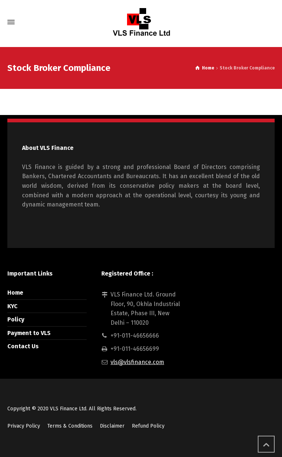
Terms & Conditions (70, 426)
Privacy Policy (23, 426)
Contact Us (23, 346)
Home (15, 292)
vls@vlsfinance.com (137, 362)
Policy (15, 319)
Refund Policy (148, 426)
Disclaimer (112, 426)
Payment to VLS (29, 333)
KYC (12, 306)
